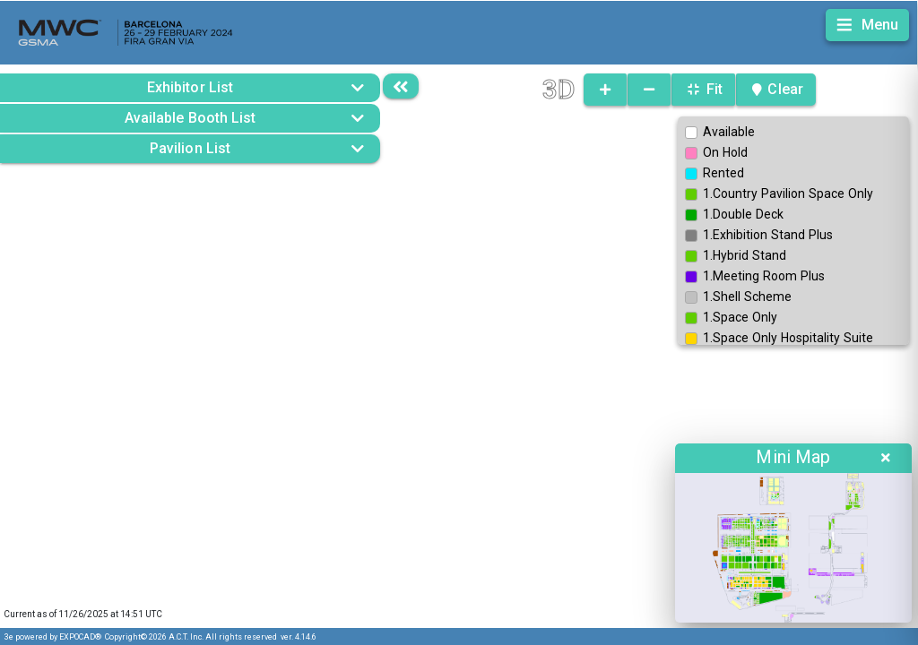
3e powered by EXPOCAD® (52, 636)
